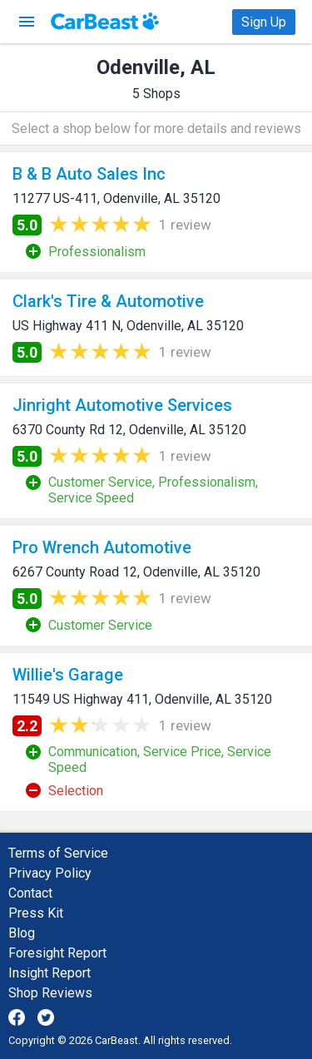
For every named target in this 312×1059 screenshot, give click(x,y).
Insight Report (49, 973)
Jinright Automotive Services (122, 405)
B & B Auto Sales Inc (89, 174)
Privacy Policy (50, 873)
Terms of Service (58, 853)
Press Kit (35, 913)
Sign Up (263, 22)
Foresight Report (57, 953)
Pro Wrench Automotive (101, 547)
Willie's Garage (67, 675)
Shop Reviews (50, 993)
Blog (21, 933)
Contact (30, 893)
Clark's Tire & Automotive (108, 301)
